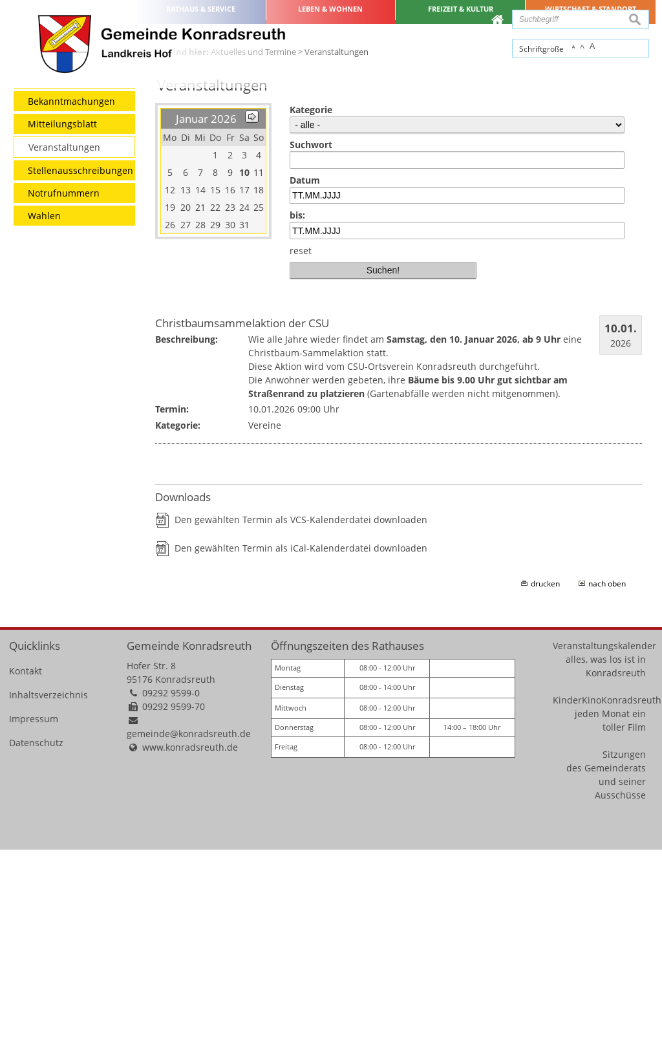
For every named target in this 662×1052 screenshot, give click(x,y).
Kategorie (311, 312)
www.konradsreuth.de (190, 950)
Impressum (33, 922)
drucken (545, 786)
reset (301, 453)
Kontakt (25, 874)
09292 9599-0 (171, 896)
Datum (305, 382)
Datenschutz (36, 945)
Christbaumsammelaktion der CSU (242, 525)
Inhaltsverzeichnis (48, 898)
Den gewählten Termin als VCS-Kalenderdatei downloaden (301, 722)
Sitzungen (624, 957)
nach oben (607, 786)
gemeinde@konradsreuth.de (189, 936)
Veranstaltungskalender (604, 849)
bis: (297, 418)
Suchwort (311, 347)
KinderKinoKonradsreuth (607, 903)
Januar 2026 (206, 321)
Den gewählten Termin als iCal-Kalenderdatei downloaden (301, 750)
